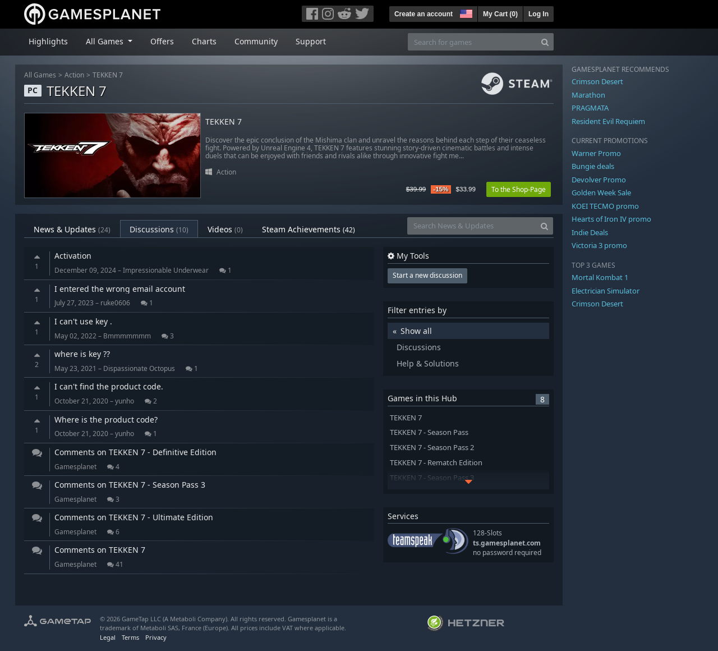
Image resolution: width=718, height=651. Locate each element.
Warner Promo (596, 153)
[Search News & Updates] (471, 226)
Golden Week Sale (601, 192)
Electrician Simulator (605, 291)
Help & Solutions (428, 363)
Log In (538, 14)
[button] (465, 12)
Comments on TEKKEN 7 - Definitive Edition (135, 452)
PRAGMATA (590, 108)
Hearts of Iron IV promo (611, 219)
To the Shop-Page (518, 189)
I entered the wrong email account (119, 288)
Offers (162, 41)
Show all (416, 331)
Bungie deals (593, 166)
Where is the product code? (106, 419)
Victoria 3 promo (599, 245)
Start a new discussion (427, 275)
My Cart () (500, 14)
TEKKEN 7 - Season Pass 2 (432, 447)
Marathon (588, 95)
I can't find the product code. (108, 386)
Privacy (156, 637)
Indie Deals (590, 232)
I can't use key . (83, 321)
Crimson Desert (597, 81)
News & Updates (72, 229)
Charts (204, 41)
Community (256, 41)
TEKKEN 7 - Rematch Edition (436, 462)
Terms (130, 637)
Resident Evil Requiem (608, 121)
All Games (40, 75)
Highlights (48, 41)
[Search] (545, 42)
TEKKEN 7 (108, 75)
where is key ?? (82, 354)
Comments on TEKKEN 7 (99, 549)
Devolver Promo (599, 180)
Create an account (423, 14)
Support (311, 41)
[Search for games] (472, 42)
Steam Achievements (308, 229)
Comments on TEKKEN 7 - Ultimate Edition (133, 517)
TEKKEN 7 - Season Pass (429, 432)
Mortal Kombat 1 (600, 277)
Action (74, 75)
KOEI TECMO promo (605, 206)
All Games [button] (106, 41)
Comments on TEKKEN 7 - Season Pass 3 (129, 484)
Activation (72, 255)
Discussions (159, 229)
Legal (108, 637)
